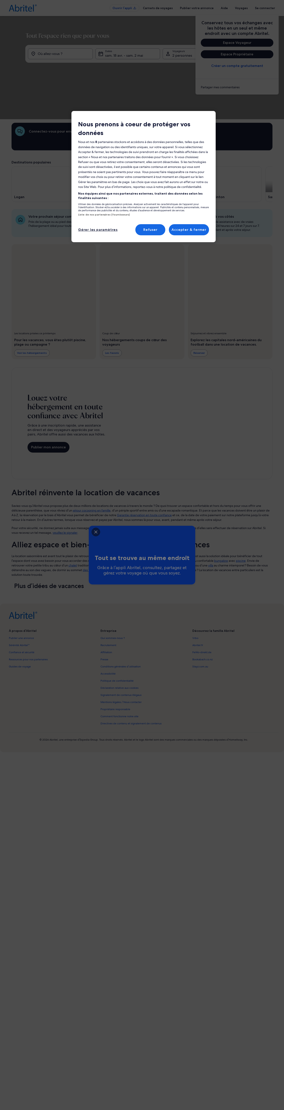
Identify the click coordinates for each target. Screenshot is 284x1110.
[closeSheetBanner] (69, 531)
